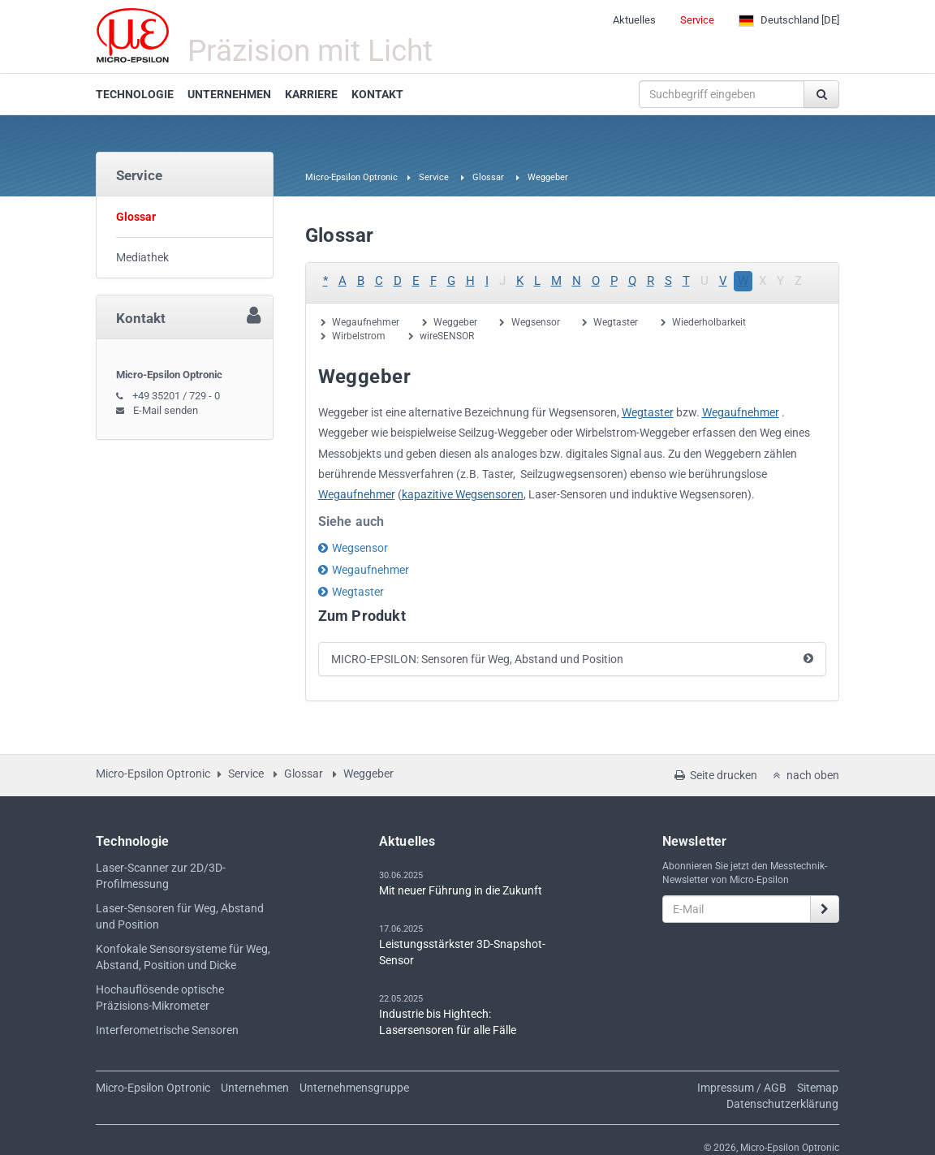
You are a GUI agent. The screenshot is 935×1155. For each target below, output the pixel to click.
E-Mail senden (165, 410)
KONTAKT (377, 94)
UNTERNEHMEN (229, 94)
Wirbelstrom (359, 336)
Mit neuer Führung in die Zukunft (460, 890)
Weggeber (455, 322)
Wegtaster (615, 322)
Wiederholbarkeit (709, 322)
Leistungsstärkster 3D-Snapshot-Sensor (462, 952)
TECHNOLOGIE (135, 94)
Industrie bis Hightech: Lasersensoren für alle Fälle (447, 1021)
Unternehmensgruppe (354, 1087)
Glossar (488, 177)
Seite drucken (715, 775)
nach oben (804, 775)
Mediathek (142, 257)
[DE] (789, 20)
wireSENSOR (447, 336)
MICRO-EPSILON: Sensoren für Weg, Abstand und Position (477, 659)
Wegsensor (535, 322)
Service (697, 20)
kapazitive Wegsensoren (463, 494)
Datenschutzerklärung (782, 1103)
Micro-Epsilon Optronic (351, 177)
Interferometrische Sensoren (167, 1030)
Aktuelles (634, 20)
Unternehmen (255, 1087)
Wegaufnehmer (365, 322)
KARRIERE (311, 94)
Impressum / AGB (741, 1087)
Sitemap (817, 1087)
